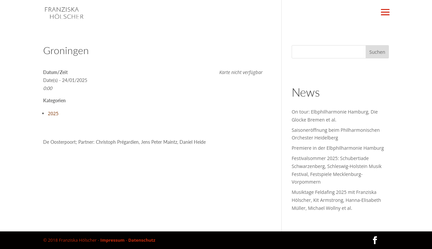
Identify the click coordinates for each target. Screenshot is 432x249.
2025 (53, 113)
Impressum (112, 240)
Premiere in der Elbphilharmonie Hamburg (338, 148)
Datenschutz (141, 240)
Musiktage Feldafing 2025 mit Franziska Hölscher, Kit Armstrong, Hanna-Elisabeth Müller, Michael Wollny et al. (336, 200)
